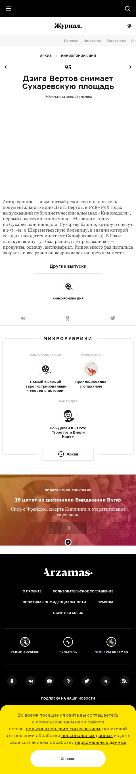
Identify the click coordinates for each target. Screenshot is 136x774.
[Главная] (68, 572)
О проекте (32, 591)
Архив (46, 56)
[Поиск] (127, 8)
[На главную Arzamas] (68, 8)
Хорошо (68, 758)
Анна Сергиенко (79, 97)
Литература (115, 41)
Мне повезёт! (129, 26)
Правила (105, 602)
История (71, 41)
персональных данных (87, 735)
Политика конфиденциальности (54, 602)
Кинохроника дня (78, 56)
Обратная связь (68, 613)
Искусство (92, 41)
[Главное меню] (8, 8)
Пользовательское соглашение (83, 591)
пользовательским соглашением (63, 728)
